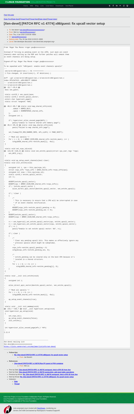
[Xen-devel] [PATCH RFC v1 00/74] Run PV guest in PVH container (38, 363)
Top (5, 15)
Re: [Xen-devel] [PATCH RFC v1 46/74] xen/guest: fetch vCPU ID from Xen (50, 374)
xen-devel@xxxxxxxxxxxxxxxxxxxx (32, 30)
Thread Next (33, 19)
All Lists (10, 15)
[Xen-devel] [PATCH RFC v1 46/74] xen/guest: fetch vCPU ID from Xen (45, 370)
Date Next (15, 19)
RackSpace (41, 408)
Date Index (43, 19)
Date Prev (7, 19)
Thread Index (52, 19)
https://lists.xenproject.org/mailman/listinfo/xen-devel (30, 346)
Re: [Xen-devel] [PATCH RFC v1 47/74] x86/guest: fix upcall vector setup (41, 355)
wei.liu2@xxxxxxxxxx (27, 32)
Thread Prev (24, 19)
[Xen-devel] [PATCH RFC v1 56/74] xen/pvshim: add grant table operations (46, 372)
